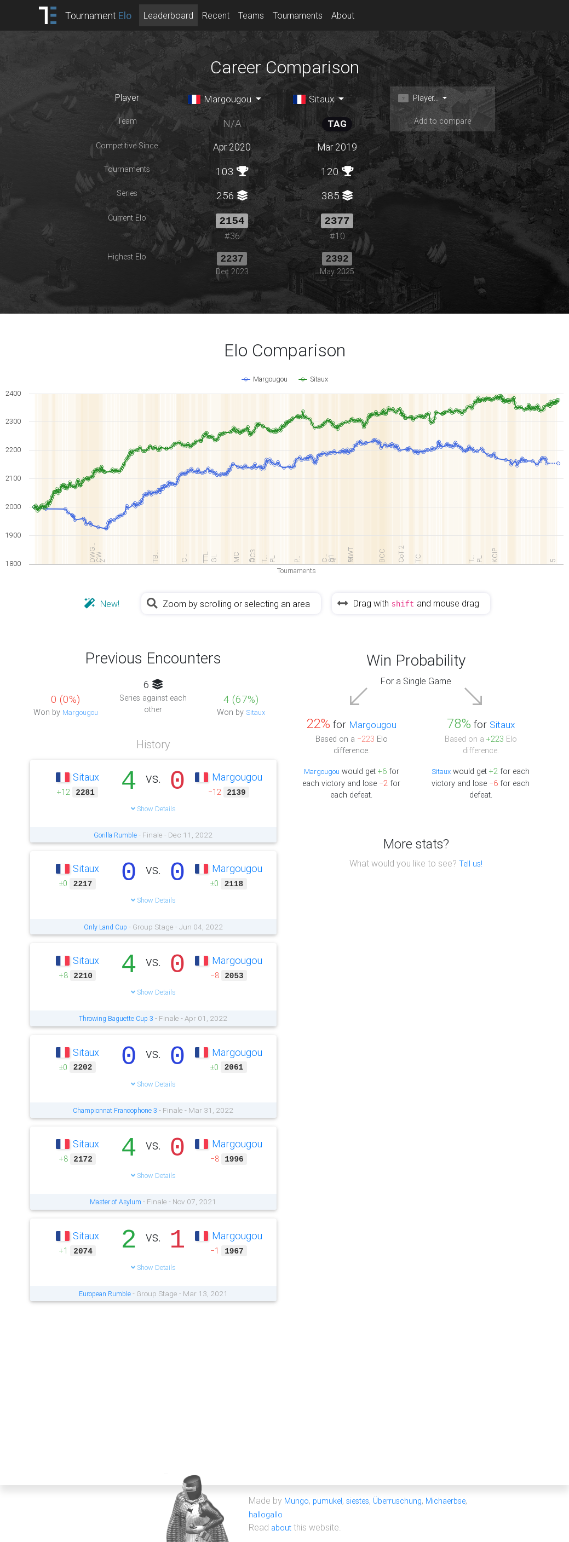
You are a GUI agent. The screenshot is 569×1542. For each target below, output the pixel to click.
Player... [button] (421, 98)
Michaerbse (460, 1500)
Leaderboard (182, 15)
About (356, 15)
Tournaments (311, 15)
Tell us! (471, 862)
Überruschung (407, 1500)
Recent (229, 15)
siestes (363, 1500)
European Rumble (104, 1293)
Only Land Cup (105, 926)
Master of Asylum (116, 1201)
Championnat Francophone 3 (115, 1109)
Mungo (297, 1500)
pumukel (330, 1500)
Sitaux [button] (316, 99)
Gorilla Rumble (115, 834)
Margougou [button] (224, 99)
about (282, 1526)
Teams (265, 15)
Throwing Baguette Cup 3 (116, 1018)
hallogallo (267, 1513)
